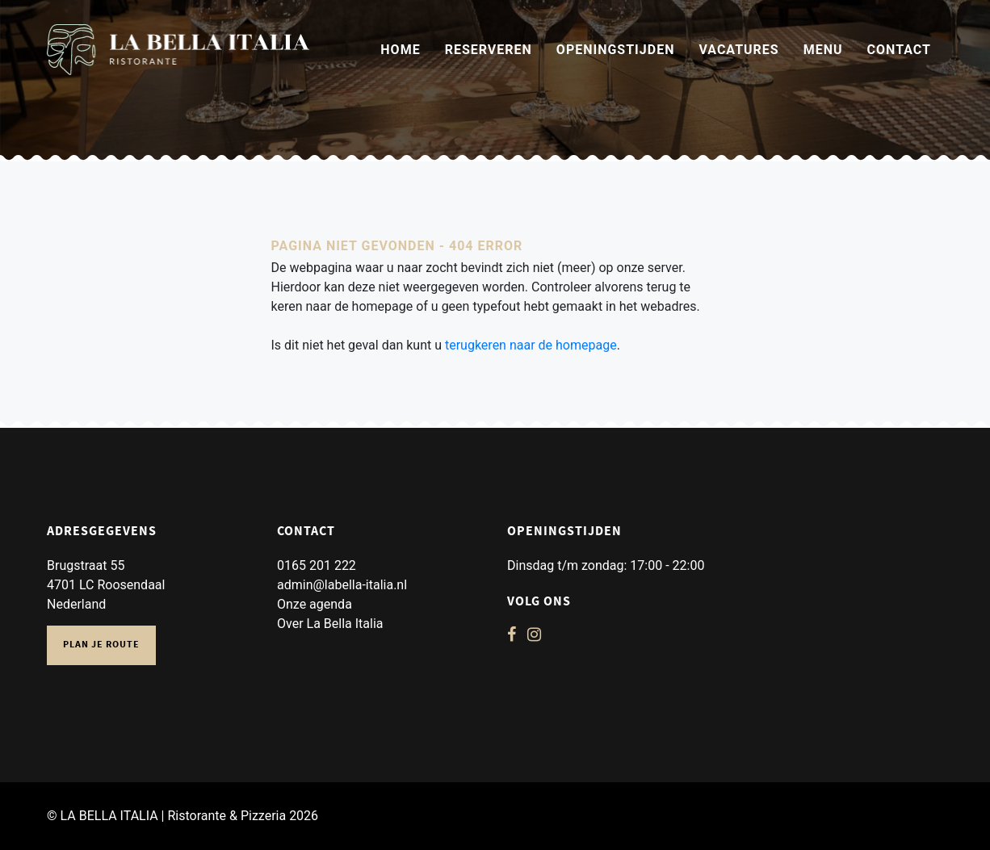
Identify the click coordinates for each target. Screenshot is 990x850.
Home (400, 49)
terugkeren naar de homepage (531, 345)
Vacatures (738, 49)
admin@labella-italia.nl (342, 584)
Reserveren (488, 49)
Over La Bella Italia (330, 623)
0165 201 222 (316, 565)
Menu (823, 49)
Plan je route (101, 645)
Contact (899, 49)
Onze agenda (314, 604)
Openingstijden (615, 49)
